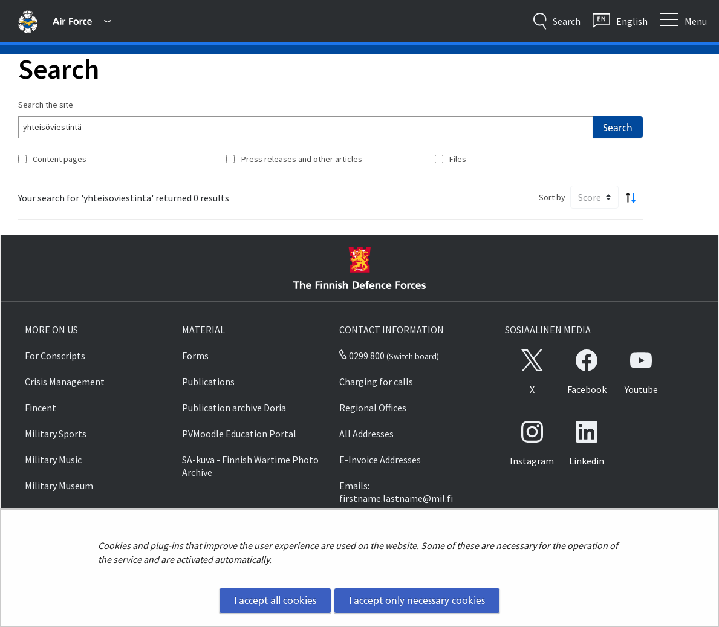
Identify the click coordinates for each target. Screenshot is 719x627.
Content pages (59, 159)
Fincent (40, 407)
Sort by (552, 197)
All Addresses (366, 433)
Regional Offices (372, 407)
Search (618, 128)
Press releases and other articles (301, 159)
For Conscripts (55, 355)
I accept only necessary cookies (417, 600)
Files (457, 159)
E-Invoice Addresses (380, 459)
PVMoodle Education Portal (239, 433)
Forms (195, 355)
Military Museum (59, 485)
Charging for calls (376, 381)
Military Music (53, 459)
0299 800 (361, 355)
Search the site (45, 104)
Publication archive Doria (234, 407)
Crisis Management (65, 381)
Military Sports (55, 433)
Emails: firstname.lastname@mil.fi (396, 491)
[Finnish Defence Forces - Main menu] (82, 21)
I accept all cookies (275, 600)
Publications (208, 381)
